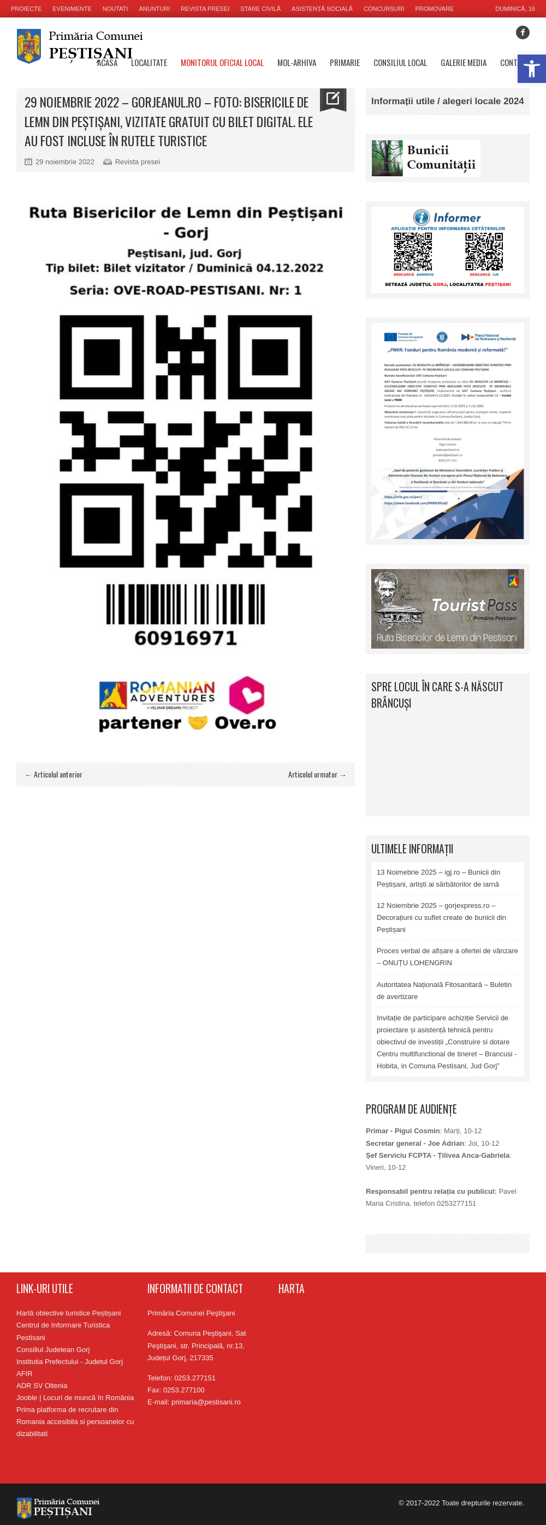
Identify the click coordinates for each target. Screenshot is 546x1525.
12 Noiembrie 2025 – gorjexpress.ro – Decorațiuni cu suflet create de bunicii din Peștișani (441, 917)
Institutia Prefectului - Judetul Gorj (69, 1361)
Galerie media (463, 62)
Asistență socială (322, 8)
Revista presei (205, 8)
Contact (515, 62)
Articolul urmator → (317, 774)
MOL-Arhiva (296, 62)
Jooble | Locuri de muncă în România (75, 1398)
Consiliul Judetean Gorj (53, 1349)
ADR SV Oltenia (41, 1386)
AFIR (24, 1373)
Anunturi (154, 8)
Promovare (435, 8)
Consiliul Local (400, 62)
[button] (532, 69)
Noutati (115, 8)
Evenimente (72, 8)
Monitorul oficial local (222, 62)
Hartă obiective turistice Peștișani (68, 1313)
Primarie (345, 62)
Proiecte (26, 8)
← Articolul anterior (53, 774)
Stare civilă (260, 8)
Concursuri (384, 8)
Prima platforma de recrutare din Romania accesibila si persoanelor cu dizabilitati (75, 1422)
